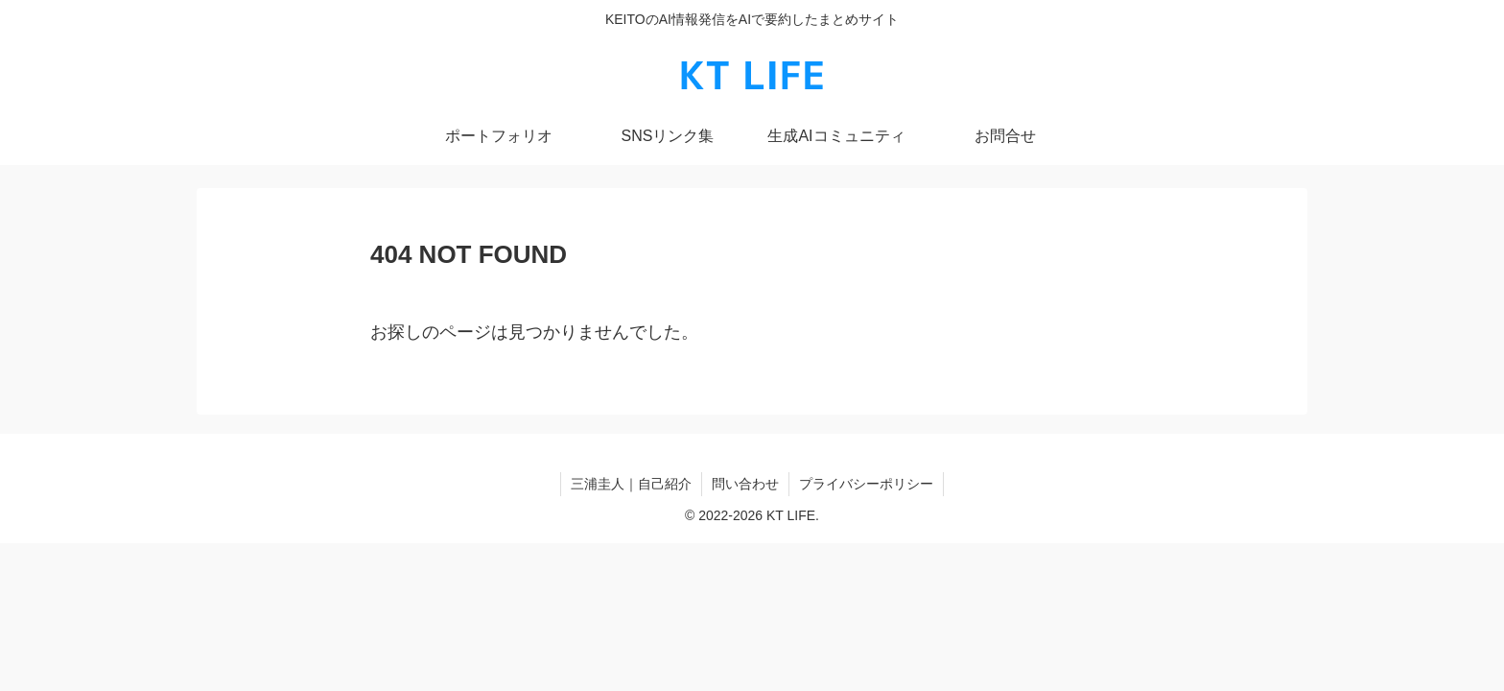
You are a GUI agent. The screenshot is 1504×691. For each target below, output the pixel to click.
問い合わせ (745, 483)
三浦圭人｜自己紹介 (631, 483)
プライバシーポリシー (866, 483)
